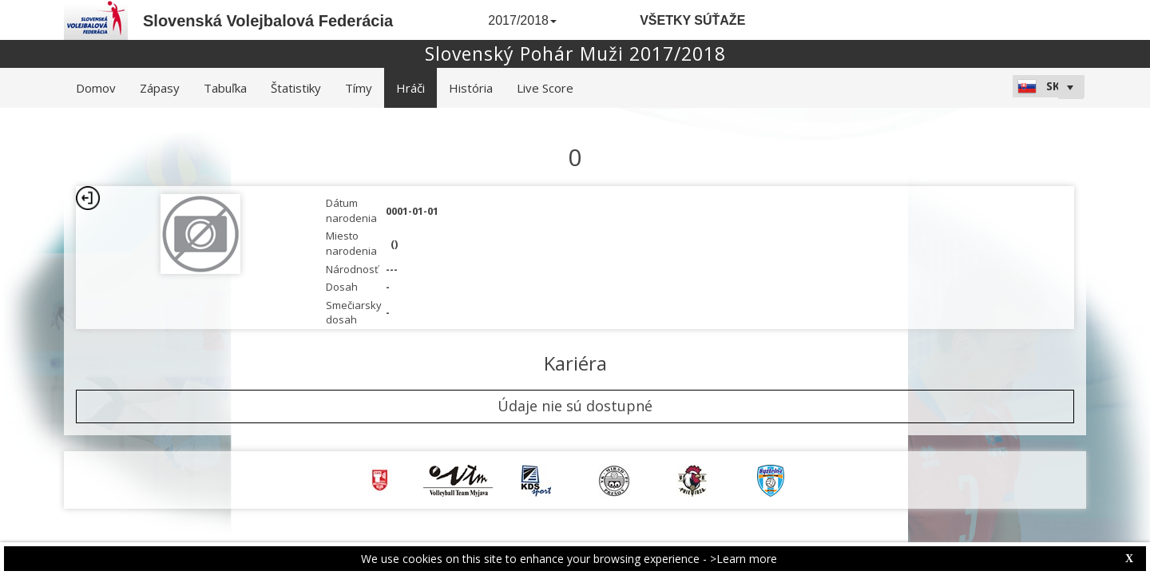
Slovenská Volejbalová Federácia (268, 21)
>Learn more (743, 558)
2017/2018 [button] (522, 20)
